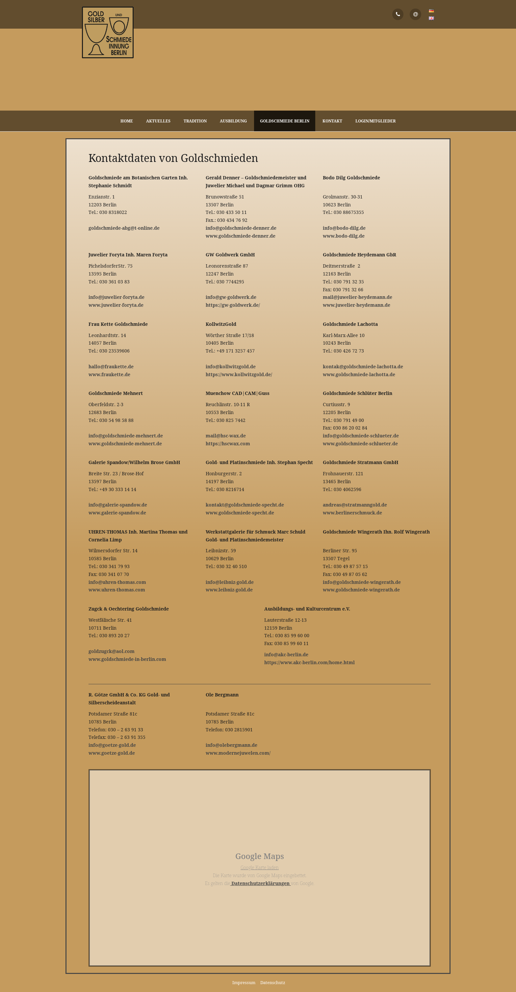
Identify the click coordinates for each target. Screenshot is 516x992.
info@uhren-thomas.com (117, 582)
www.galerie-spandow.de (117, 512)
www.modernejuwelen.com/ (238, 753)
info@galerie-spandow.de (118, 505)
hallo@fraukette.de (111, 366)
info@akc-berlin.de (286, 654)
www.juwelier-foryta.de (116, 305)
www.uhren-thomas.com (117, 590)
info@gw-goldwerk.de (231, 297)
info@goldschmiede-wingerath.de (362, 582)
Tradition (195, 121)
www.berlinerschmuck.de (352, 512)
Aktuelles (158, 121)
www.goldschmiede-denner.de (240, 236)
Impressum (243, 982)
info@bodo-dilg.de (344, 228)
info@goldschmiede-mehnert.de (126, 435)
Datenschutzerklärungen (260, 883)
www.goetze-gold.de (112, 753)
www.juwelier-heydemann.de (356, 305)
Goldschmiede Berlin (284, 121)
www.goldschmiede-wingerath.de (361, 590)
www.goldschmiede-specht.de (240, 512)
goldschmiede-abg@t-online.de (124, 228)
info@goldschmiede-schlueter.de (361, 435)
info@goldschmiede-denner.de (241, 228)
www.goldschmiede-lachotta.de (359, 374)
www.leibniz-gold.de (229, 590)
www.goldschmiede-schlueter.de (360, 443)
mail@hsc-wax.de (226, 435)
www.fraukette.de (109, 374)
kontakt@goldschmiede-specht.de (245, 505)
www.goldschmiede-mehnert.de (125, 443)
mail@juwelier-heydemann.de (357, 297)
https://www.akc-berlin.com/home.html (309, 662)
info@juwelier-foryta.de (116, 297)
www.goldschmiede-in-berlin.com (127, 659)
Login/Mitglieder (375, 121)
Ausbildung (233, 121)
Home (126, 121)
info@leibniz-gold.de (230, 582)
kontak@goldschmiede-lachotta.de (363, 366)
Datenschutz (272, 982)
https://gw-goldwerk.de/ (233, 305)
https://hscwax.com (228, 443)
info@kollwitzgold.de (231, 366)
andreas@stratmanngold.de (355, 505)
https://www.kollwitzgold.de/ (239, 374)
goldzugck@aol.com (112, 651)
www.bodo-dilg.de (344, 236)
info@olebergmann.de (231, 745)
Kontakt (332, 121)
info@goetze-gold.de (112, 745)
